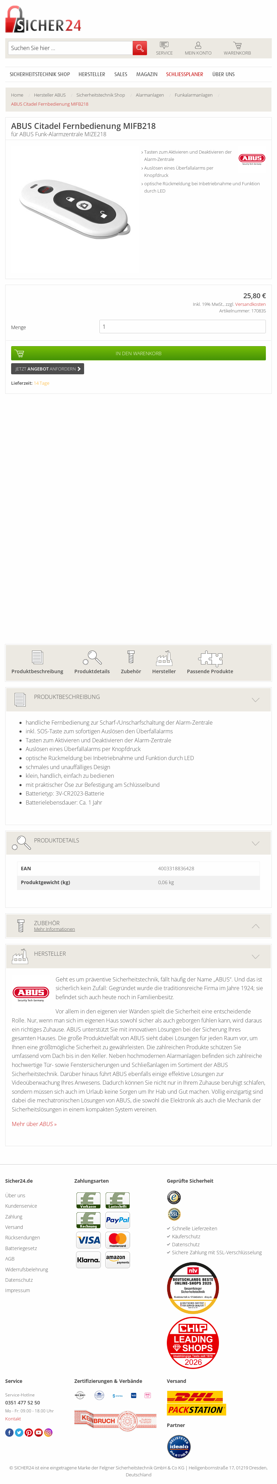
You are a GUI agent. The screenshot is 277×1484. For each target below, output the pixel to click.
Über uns (223, 74)
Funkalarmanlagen (194, 95)
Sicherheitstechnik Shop (40, 74)
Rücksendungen (22, 1237)
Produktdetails (92, 671)
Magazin (146, 74)
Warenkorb (237, 49)
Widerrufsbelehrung (26, 1269)
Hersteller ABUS (50, 95)
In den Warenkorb (139, 353)
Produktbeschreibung (37, 671)
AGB (10, 1258)
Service (164, 49)
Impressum (17, 1290)
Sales (120, 74)
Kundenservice (21, 1205)
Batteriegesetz (21, 1248)
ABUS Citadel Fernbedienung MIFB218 (49, 104)
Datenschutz (19, 1280)
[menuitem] (22, 95)
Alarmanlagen (150, 95)
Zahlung (13, 1216)
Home (17, 95)
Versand (14, 1227)
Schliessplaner (184, 74)
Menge (18, 327)
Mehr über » (34, 1124)
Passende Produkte (210, 671)
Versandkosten (250, 304)
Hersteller (92, 74)
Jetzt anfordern (48, 369)
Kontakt (13, 1419)
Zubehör (131, 671)
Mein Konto (198, 49)
